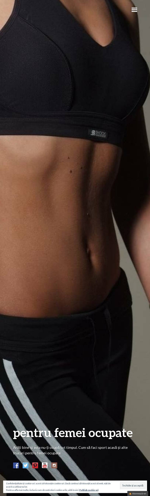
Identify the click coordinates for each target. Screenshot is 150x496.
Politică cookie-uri (88, 490)
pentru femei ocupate (73, 432)
